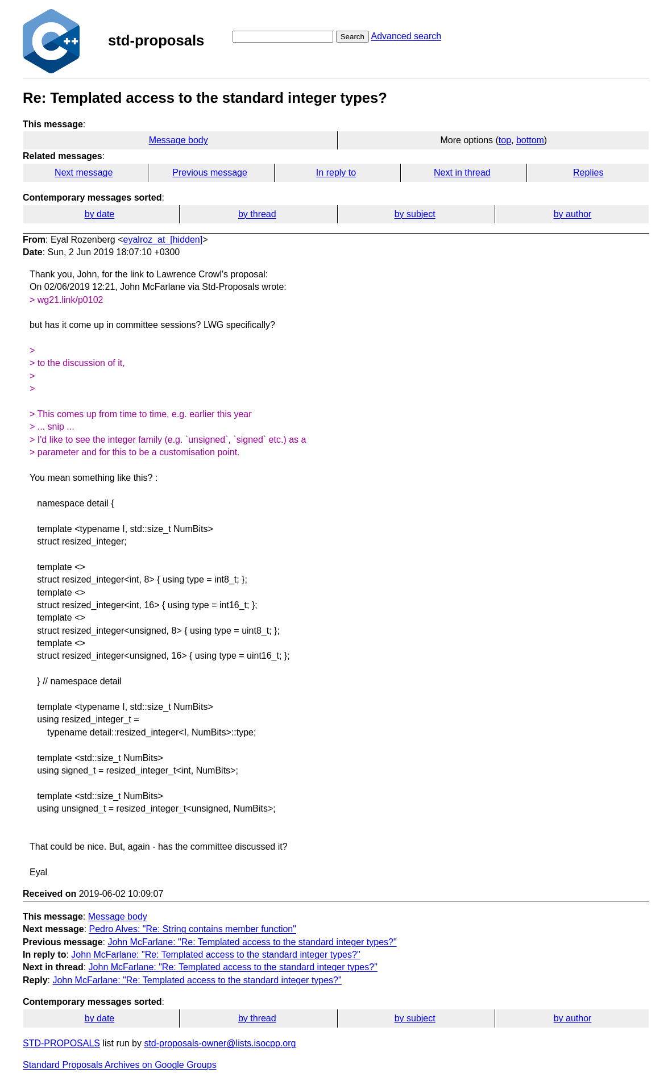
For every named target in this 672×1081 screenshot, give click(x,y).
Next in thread (462, 172)
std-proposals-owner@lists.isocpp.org (220, 1043)
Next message (84, 172)
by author (573, 214)
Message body (178, 140)
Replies (588, 172)
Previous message (209, 172)
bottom (530, 140)
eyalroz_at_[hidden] (163, 239)
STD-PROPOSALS (61, 1043)
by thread (257, 214)
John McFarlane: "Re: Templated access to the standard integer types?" (251, 942)
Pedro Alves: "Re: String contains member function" (192, 929)
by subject (415, 214)
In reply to (336, 172)
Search (352, 36)
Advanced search (406, 36)
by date (99, 214)
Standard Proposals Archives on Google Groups (120, 1065)
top (505, 140)
